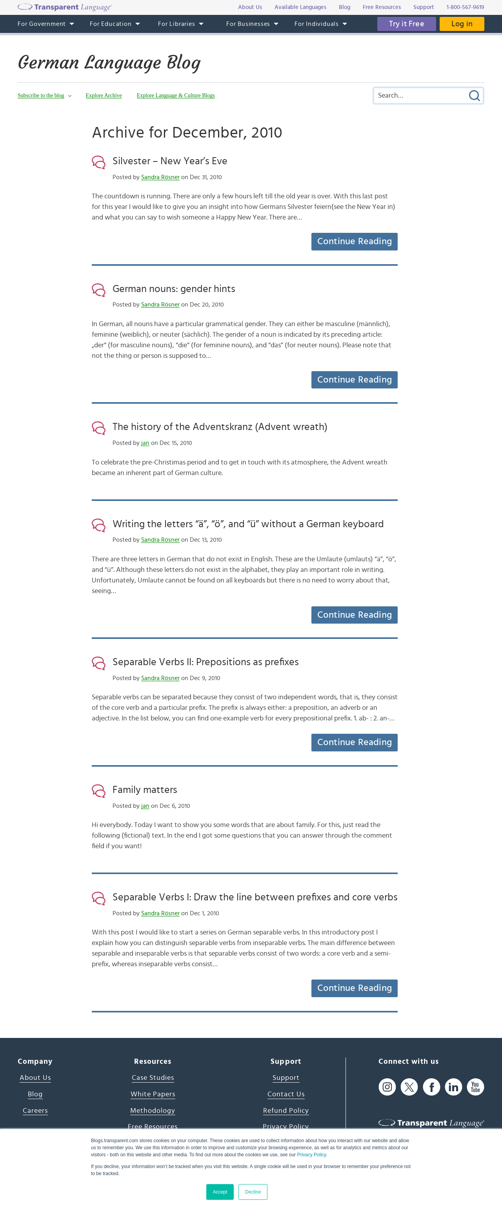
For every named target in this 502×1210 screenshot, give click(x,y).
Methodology (152, 1110)
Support (286, 1077)
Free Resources (153, 1126)
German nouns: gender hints (174, 289)
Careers (35, 1110)
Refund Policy (286, 1110)
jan (145, 443)
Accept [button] (220, 1192)
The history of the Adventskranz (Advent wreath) (220, 427)
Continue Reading (354, 241)
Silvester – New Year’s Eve (170, 161)
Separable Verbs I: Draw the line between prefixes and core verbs (255, 897)
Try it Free (406, 24)
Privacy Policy (311, 1154)
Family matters (145, 790)
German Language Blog (109, 62)
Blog (35, 1094)
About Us (35, 1077)
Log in (462, 24)
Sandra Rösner (160, 177)
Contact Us (286, 1094)
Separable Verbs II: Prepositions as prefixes (206, 662)
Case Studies (153, 1077)
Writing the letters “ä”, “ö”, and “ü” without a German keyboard (248, 524)
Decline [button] (253, 1192)
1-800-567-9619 (465, 7)
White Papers (153, 1094)
